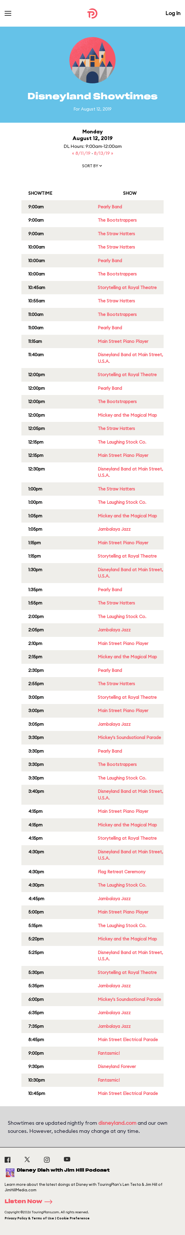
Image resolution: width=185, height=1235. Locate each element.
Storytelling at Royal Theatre (127, 287)
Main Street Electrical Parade (128, 1039)
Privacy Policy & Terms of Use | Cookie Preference (47, 1218)
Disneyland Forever (117, 1066)
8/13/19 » (103, 153)
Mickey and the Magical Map (127, 415)
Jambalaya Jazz (114, 529)
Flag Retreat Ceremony (121, 871)
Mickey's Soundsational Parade (129, 737)
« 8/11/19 (82, 153)
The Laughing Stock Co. (122, 442)
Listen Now (30, 1201)
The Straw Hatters (116, 233)
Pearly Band (110, 206)
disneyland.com (117, 1123)
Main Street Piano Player (123, 341)
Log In (172, 13)
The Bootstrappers (117, 220)
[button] (92, 166)
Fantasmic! (109, 1053)
